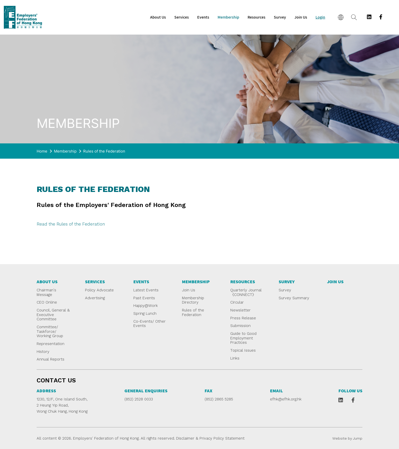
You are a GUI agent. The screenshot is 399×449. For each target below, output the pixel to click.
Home (42, 151)
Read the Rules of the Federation (71, 224)
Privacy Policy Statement (222, 438)
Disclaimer (185, 438)
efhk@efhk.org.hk (286, 399)
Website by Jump (347, 438)
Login (320, 17)
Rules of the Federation (104, 151)
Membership (65, 151)
